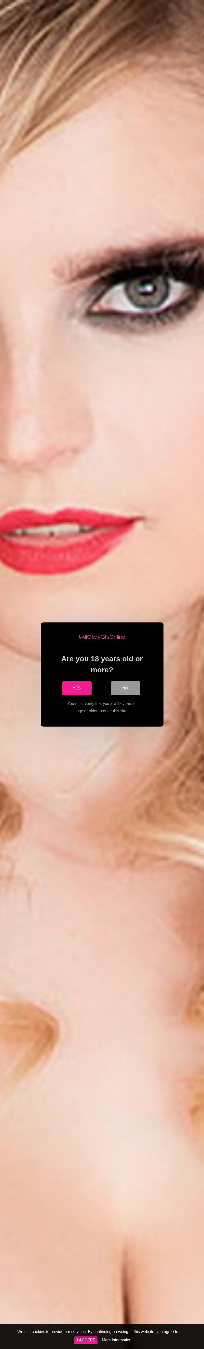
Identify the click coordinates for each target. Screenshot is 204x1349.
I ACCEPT (86, 1340)
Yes (77, 688)
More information (116, 1340)
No (125, 688)
